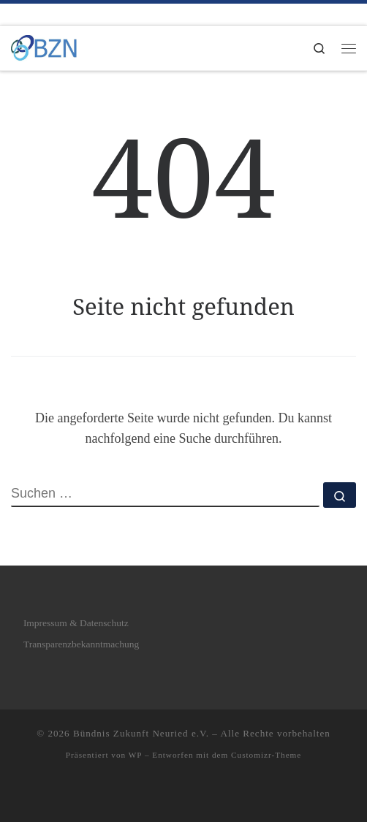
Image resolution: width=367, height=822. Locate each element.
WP (135, 754)
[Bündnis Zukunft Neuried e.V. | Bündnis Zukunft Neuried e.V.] (44, 46)
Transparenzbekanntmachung (81, 644)
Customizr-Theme (266, 754)
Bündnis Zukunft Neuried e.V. (141, 733)
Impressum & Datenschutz (76, 622)
